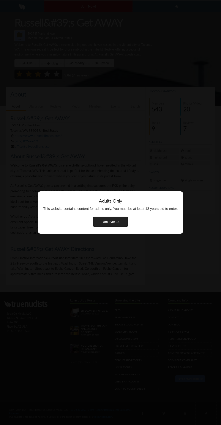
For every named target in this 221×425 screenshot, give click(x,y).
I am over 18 (110, 222)
